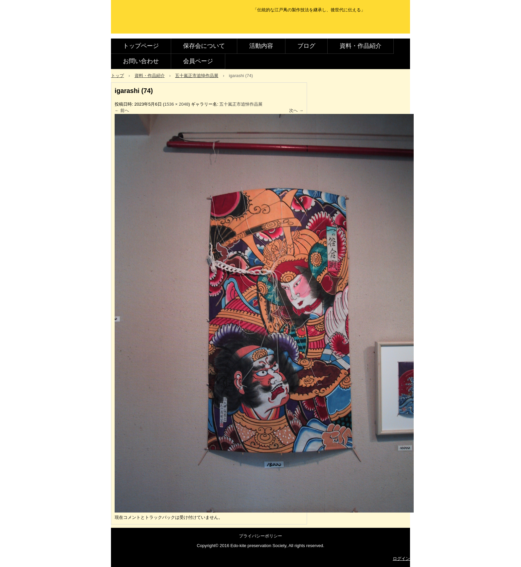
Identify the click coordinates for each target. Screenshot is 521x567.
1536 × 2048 (176, 104)
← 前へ (122, 110)
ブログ (306, 46)
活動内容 (261, 46)
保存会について (204, 46)
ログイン (401, 558)
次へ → (296, 110)
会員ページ (198, 61)
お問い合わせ (141, 61)
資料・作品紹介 (360, 46)
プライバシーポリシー (260, 535)
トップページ (141, 46)
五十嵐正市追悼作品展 (240, 104)
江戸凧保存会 (158, 24)
